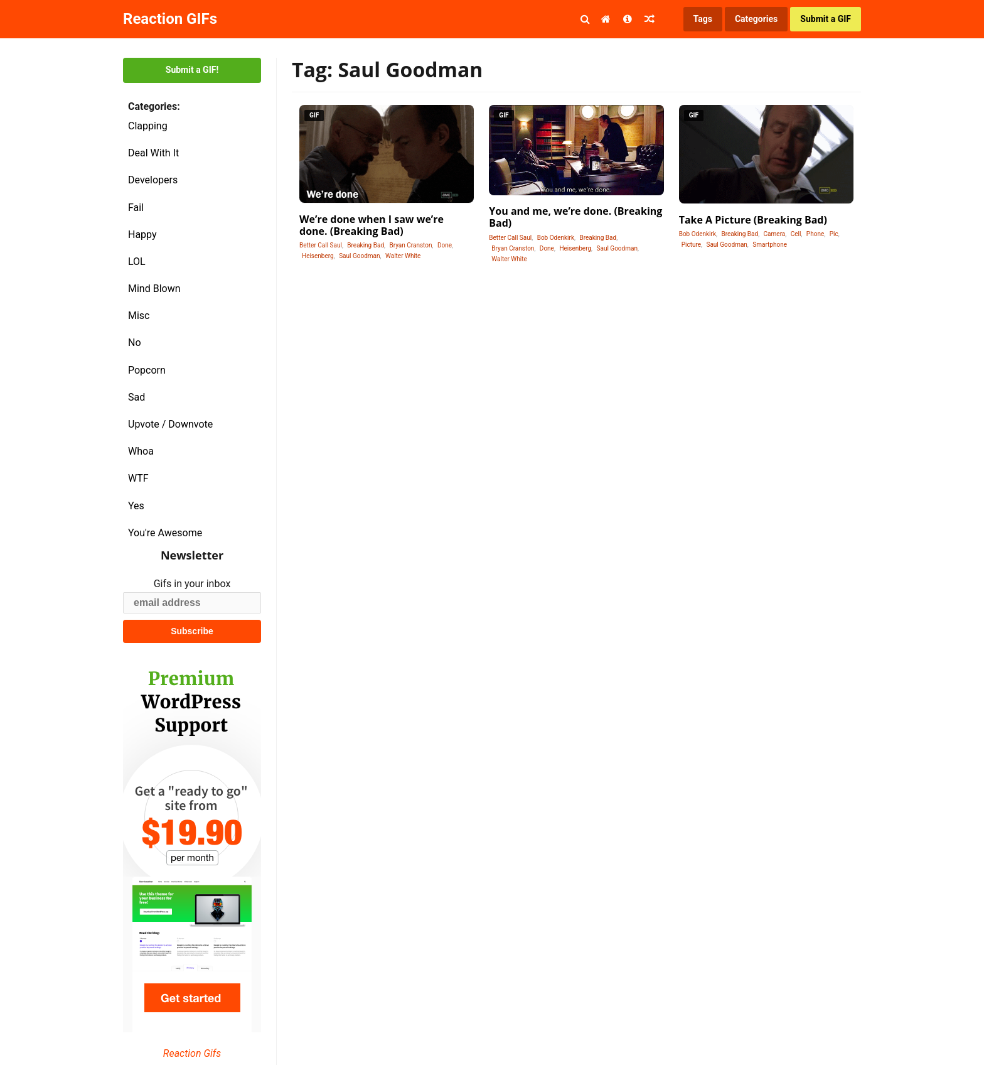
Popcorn (147, 370)
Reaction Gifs (192, 1053)
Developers (153, 180)
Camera (775, 233)
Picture (691, 244)
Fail (136, 208)
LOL (137, 262)
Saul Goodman (359, 255)
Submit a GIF (825, 19)
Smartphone (769, 244)
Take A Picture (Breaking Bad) (753, 220)
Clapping (148, 126)
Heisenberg (318, 255)
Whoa (141, 451)
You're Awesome (165, 533)
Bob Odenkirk (555, 237)
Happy (142, 235)
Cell (796, 233)
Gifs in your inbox (192, 584)
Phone (815, 233)
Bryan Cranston (410, 245)
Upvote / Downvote (170, 424)
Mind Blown (154, 289)
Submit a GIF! (192, 70)
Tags (702, 19)
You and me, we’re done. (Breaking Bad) (575, 217)
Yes (136, 506)
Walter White (402, 255)
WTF (138, 478)
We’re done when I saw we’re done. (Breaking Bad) (371, 225)
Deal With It (153, 153)
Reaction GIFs (170, 19)
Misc (139, 316)
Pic (834, 233)
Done (444, 245)
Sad (136, 397)
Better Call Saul (320, 245)
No (134, 343)
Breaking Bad (365, 245)
